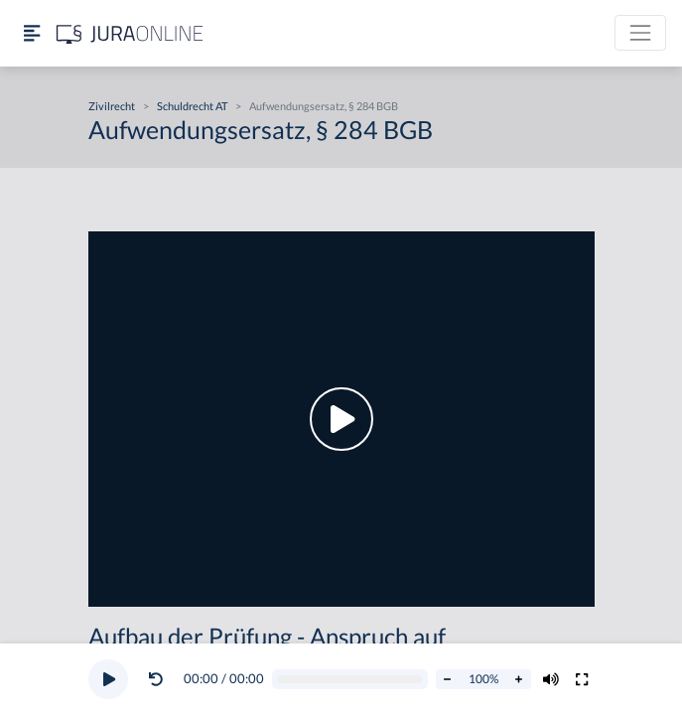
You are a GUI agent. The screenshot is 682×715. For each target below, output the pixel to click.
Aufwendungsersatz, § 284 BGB (323, 105)
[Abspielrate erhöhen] (519, 679)
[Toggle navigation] (640, 33)
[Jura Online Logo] (130, 33)
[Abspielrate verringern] (448, 679)
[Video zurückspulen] (156, 679)
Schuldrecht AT (192, 105)
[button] (160, 679)
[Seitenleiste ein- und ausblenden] (32, 33)
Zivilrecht (111, 105)
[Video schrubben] (349, 679)
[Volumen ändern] (551, 679)
